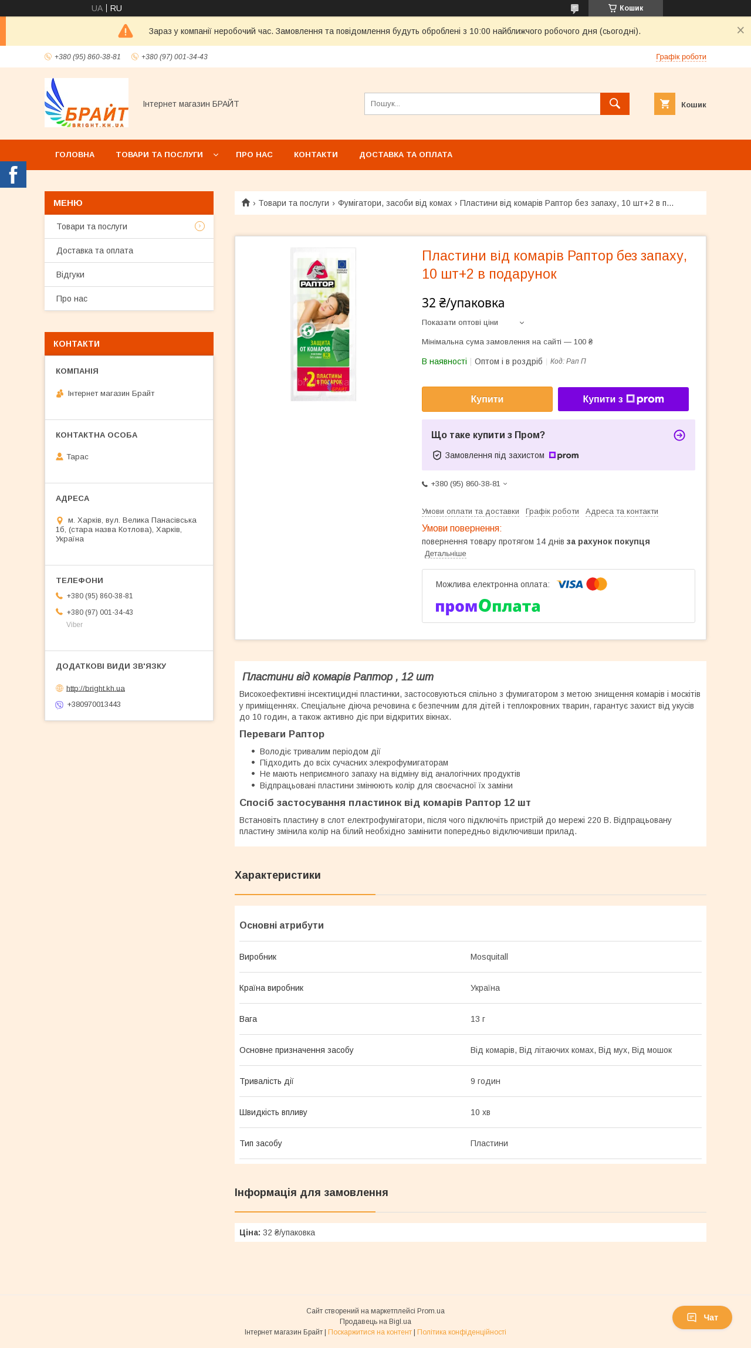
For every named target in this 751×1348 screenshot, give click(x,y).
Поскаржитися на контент (370, 1332)
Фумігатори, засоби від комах (395, 203)
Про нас (254, 154)
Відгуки (70, 274)
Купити (487, 399)
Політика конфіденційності (461, 1332)
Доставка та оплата (405, 154)
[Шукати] (615, 104)
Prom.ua (431, 1311)
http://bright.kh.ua (95, 687)
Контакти (316, 154)
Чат (702, 1317)
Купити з (623, 399)
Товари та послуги (159, 154)
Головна (74, 154)
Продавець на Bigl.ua (375, 1321)
